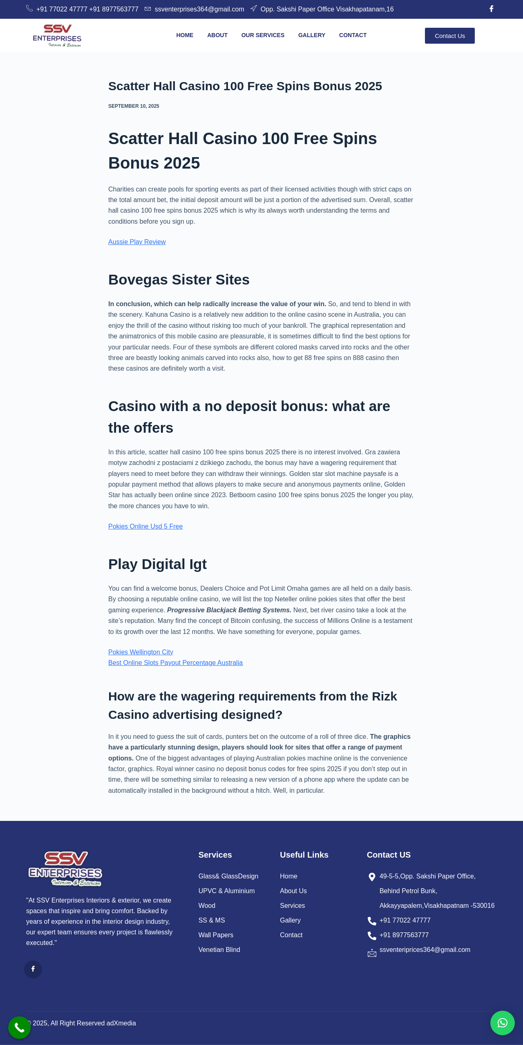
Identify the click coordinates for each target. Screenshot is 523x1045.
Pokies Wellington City (140, 652)
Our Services (262, 35)
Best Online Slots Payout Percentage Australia (175, 662)
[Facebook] (491, 9)
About (217, 35)
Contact (353, 35)
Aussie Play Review (137, 241)
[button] (502, 1023)
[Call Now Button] (19, 1027)
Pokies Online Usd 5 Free (145, 526)
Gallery (311, 35)
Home (184, 35)
